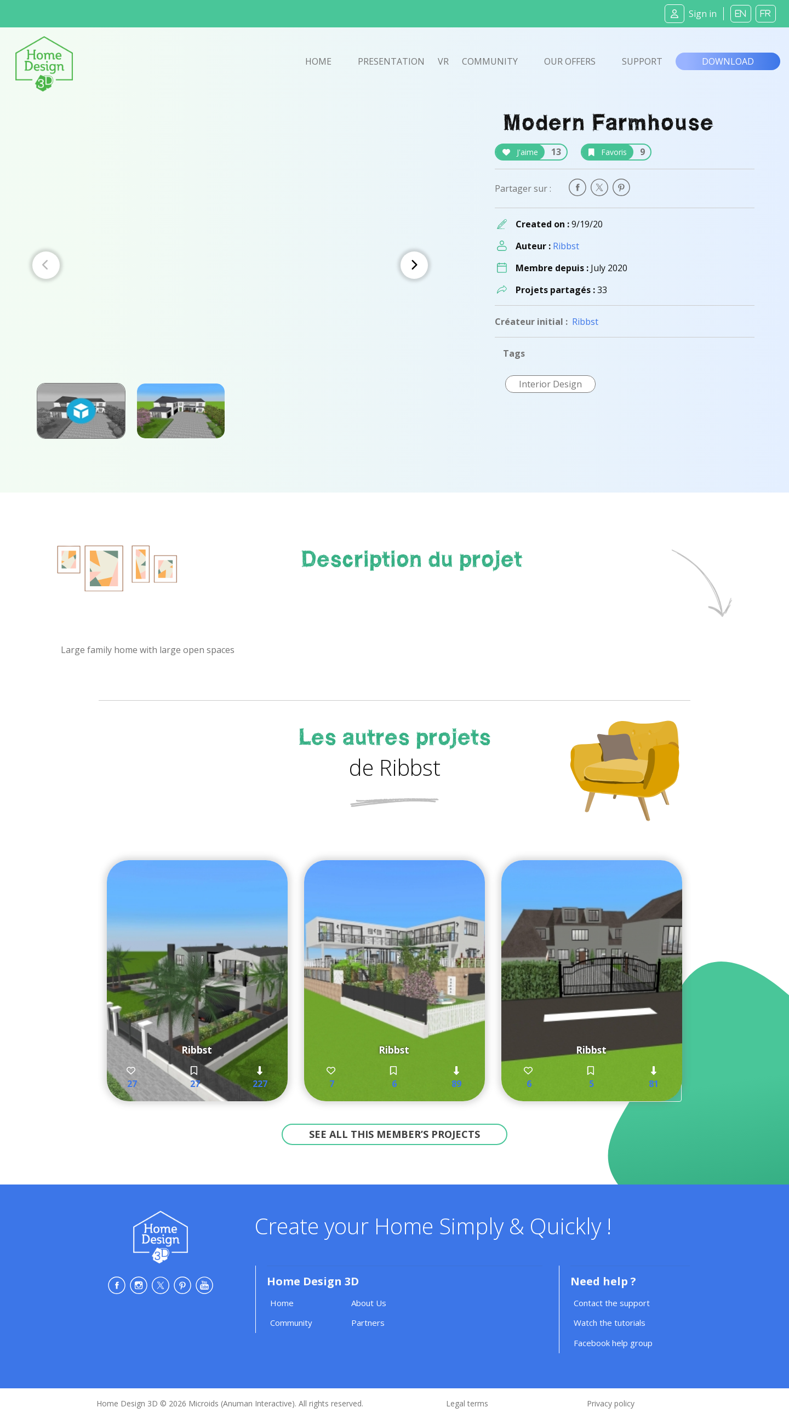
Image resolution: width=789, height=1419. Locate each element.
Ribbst (566, 246)
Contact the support (612, 1302)
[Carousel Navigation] (230, 265)
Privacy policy (610, 1403)
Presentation (391, 61)
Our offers (570, 61)
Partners (368, 1322)
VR (443, 61)
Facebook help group (613, 1342)
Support (642, 61)
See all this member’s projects (394, 1134)
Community (490, 61)
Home (318, 61)
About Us (368, 1302)
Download (728, 61)
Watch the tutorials (609, 1322)
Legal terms (467, 1403)
